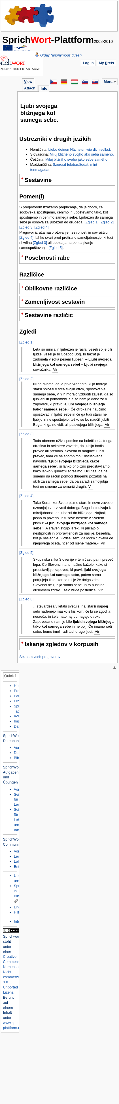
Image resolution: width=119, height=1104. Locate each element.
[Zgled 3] (26, 227)
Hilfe (17, 912)
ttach (29, 88)
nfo (44, 88)
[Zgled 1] (91, 222)
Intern (18, 921)
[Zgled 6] (26, 599)
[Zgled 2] (106, 222)
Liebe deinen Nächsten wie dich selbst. (79, 149)
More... (109, 81)
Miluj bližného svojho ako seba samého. (82, 154)
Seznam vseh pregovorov (39, 657)
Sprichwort (11, 936)
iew (28, 81)
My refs (106, 63)
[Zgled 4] (42, 227)
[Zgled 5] (55, 248)
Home (29, 15)
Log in (88, 63)
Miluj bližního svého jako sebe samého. (77, 159)
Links (18, 907)
